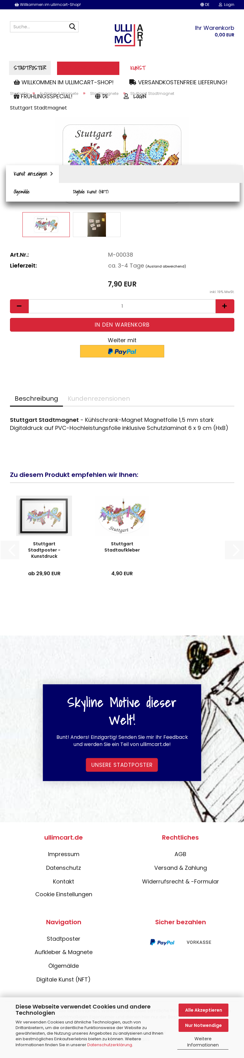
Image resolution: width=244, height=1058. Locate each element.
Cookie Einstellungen (63, 896)
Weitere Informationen (203, 1042)
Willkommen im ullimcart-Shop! (48, 4)
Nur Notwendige (203, 1025)
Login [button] (226, 4)
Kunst (177, 67)
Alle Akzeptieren (203, 1010)
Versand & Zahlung (180, 870)
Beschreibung (36, 400)
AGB (180, 856)
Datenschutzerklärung (109, 1045)
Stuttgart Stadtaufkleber (122, 549)
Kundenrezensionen (99, 400)
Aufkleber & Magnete (128, 67)
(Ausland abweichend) (166, 268)
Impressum (63, 856)
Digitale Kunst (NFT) (63, 981)
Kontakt (63, 883)
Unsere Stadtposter (122, 767)
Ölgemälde (63, 968)
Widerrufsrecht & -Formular (180, 883)
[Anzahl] (122, 308)
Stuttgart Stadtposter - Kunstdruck (44, 552)
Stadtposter (70, 67)
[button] (205, 4)
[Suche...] (73, 27)
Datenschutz (63, 870)
